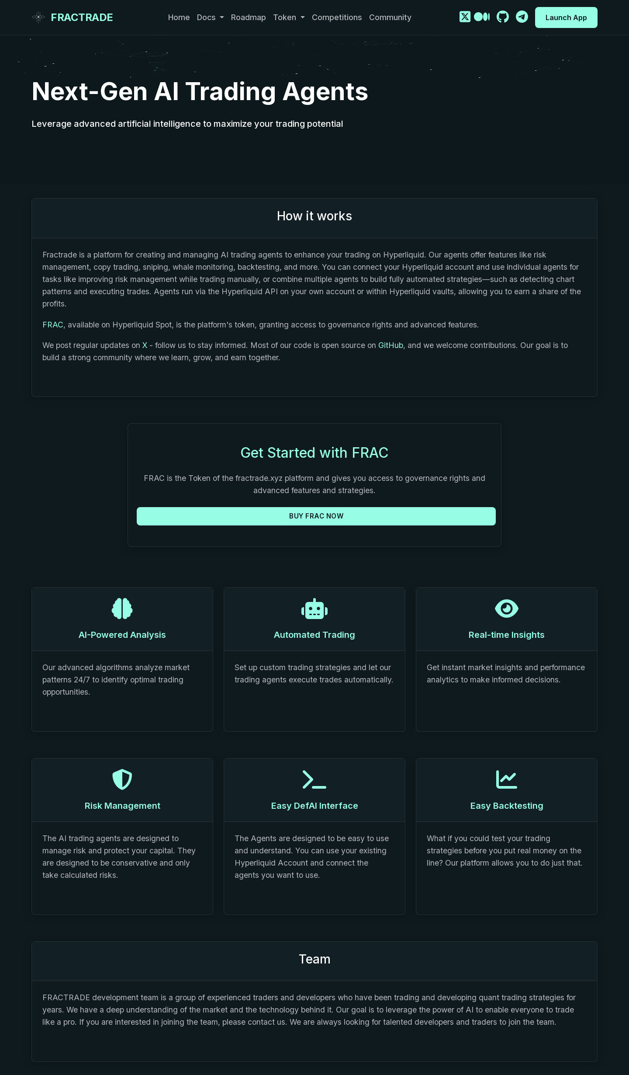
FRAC (52, 324)
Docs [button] (207, 17)
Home (179, 17)
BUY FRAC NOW (316, 516)
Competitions (337, 17)
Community (390, 17)
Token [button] (285, 17)
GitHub (390, 345)
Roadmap (248, 17)
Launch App (566, 17)
